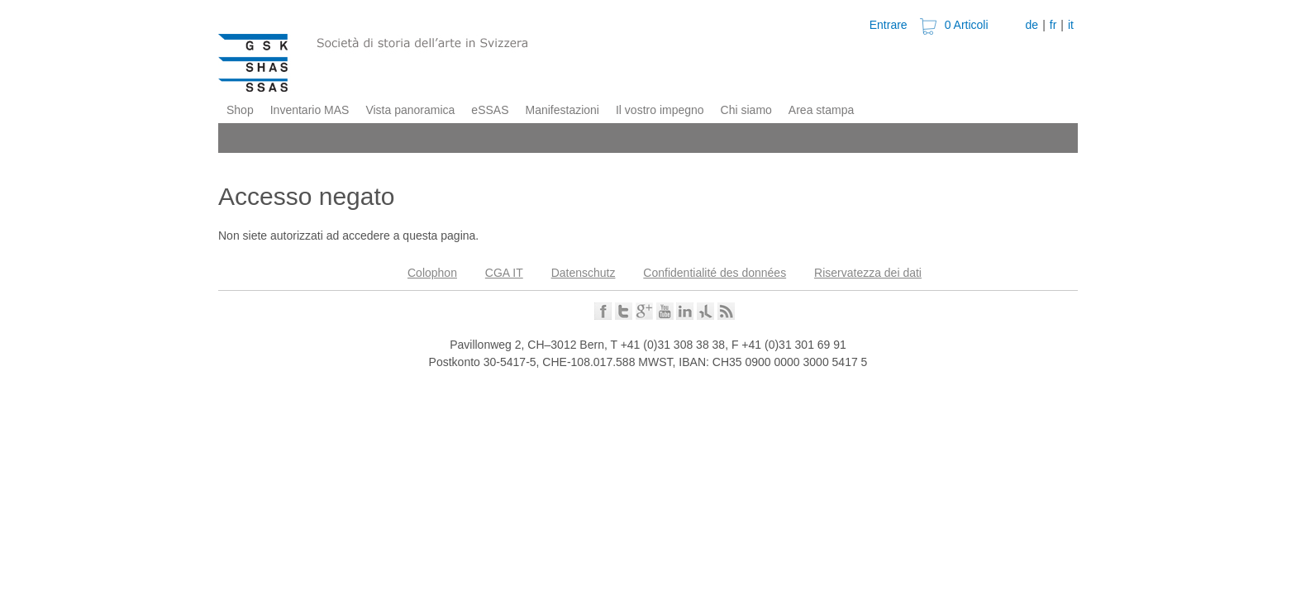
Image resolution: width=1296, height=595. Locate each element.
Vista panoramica (410, 110)
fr (1053, 24)
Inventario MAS (310, 110)
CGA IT (504, 272)
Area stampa (821, 110)
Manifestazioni (562, 110)
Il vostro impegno (660, 110)
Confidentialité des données (714, 272)
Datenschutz (583, 272)
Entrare (889, 24)
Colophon (432, 272)
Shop (240, 110)
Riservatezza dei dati (868, 272)
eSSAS (489, 110)
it (1071, 24)
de (1032, 24)
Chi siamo (746, 110)
